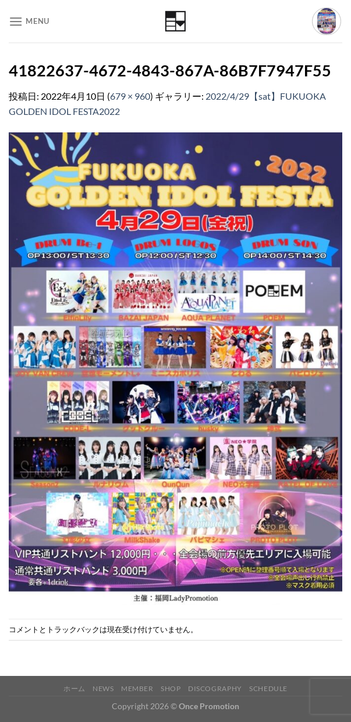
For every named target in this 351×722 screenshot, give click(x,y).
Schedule (268, 688)
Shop (170, 688)
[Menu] (29, 21)
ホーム (74, 688)
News (103, 688)
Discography (215, 688)
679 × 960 (130, 95)
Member (137, 688)
